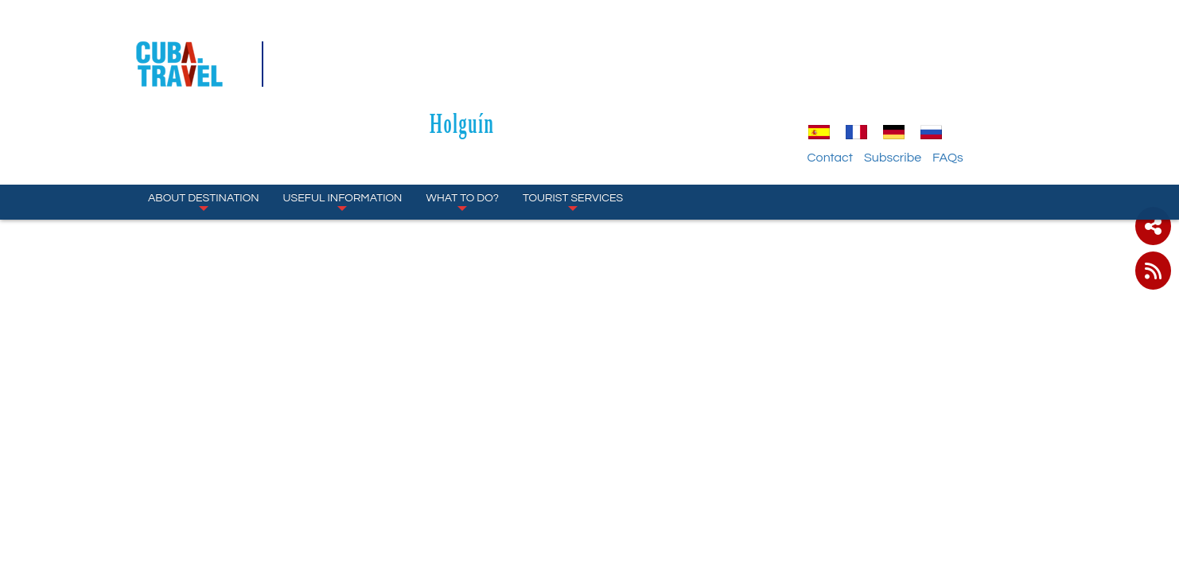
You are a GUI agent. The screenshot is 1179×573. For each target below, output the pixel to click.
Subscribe (981, 83)
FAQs (1037, 83)
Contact (919, 83)
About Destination (203, 127)
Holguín (589, 48)
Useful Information (343, 127)
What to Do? (462, 127)
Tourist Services (573, 127)
